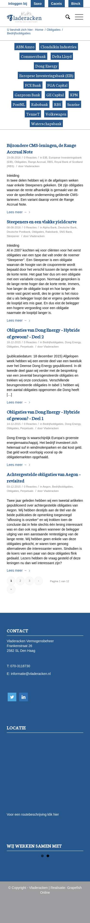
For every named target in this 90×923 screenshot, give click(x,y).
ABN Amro (25, 46)
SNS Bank (65, 231)
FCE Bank (33, 85)
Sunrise (73, 104)
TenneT (33, 113)
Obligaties (53, 29)
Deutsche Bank (67, 227)
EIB (45, 157)
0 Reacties (30, 157)
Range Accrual (37, 161)
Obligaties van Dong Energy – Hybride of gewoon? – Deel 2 (43, 332)
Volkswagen (56, 113)
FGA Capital (57, 85)
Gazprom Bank (27, 94)
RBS (57, 104)
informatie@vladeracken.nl (31, 674)
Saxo (38, 4)
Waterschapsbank (46, 123)
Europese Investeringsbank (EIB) (46, 75)
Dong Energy (46, 65)
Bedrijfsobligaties (53, 342)
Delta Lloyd (62, 56)
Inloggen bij (17, 4)
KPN (74, 94)
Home (39, 29)
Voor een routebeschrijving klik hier (33, 814)
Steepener (13, 236)
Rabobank (39, 104)
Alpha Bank (50, 227)
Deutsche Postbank (18, 231)
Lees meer (19, 212)
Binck (75, 4)
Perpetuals (26, 346)
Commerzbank (33, 56)
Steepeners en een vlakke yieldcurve (42, 221)
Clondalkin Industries (59, 46)
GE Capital (55, 94)
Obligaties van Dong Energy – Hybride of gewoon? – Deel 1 (43, 414)
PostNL (19, 104)
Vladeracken (31, 166)
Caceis (56, 4)
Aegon (47, 486)
